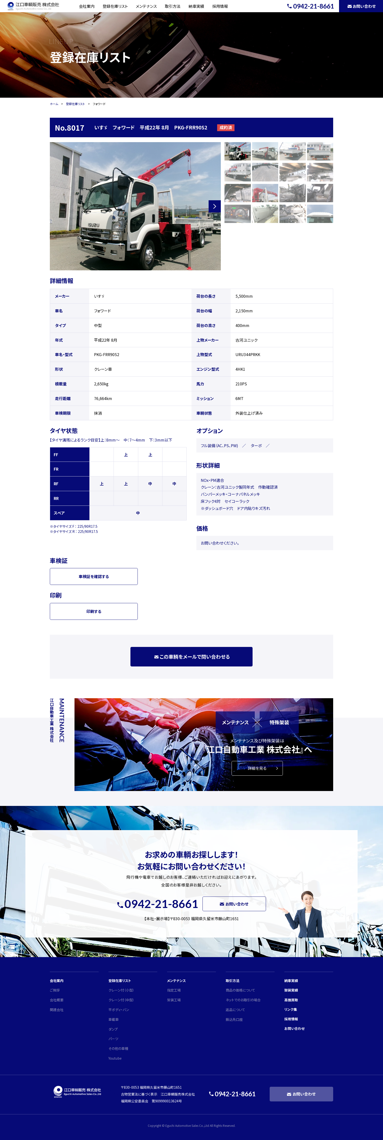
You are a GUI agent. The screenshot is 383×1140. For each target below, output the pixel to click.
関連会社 (57, 1009)
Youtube (115, 1058)
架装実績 (291, 990)
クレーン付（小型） (121, 990)
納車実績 (196, 6)
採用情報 (220, 6)
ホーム (54, 104)
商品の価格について (240, 990)
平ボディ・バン (118, 1009)
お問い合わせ (294, 1028)
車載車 (113, 1019)
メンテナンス (146, 6)
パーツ (113, 1038)
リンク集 (290, 1009)
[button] (215, 206)
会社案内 (87, 6)
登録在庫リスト (115, 6)
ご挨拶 (55, 990)
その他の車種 (118, 1048)
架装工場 (174, 999)
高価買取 (291, 999)
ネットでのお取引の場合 (243, 999)
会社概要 (57, 999)
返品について (235, 1009)
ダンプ (113, 1029)
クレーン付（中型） (121, 999)
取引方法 (173, 6)
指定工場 (174, 990)
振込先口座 (234, 1019)
